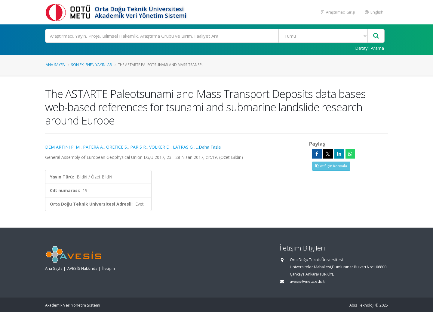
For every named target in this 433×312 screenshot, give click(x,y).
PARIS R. (138, 147)
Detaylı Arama (369, 48)
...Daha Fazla (208, 147)
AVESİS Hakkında (82, 268)
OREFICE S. (117, 147)
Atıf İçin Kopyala (331, 166)
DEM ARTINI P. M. (63, 147)
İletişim (108, 268)
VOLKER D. (159, 147)
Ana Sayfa (55, 64)
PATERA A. (93, 147)
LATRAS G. (183, 147)
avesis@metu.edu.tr (308, 281)
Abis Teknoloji (361, 305)
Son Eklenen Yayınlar (91, 64)
